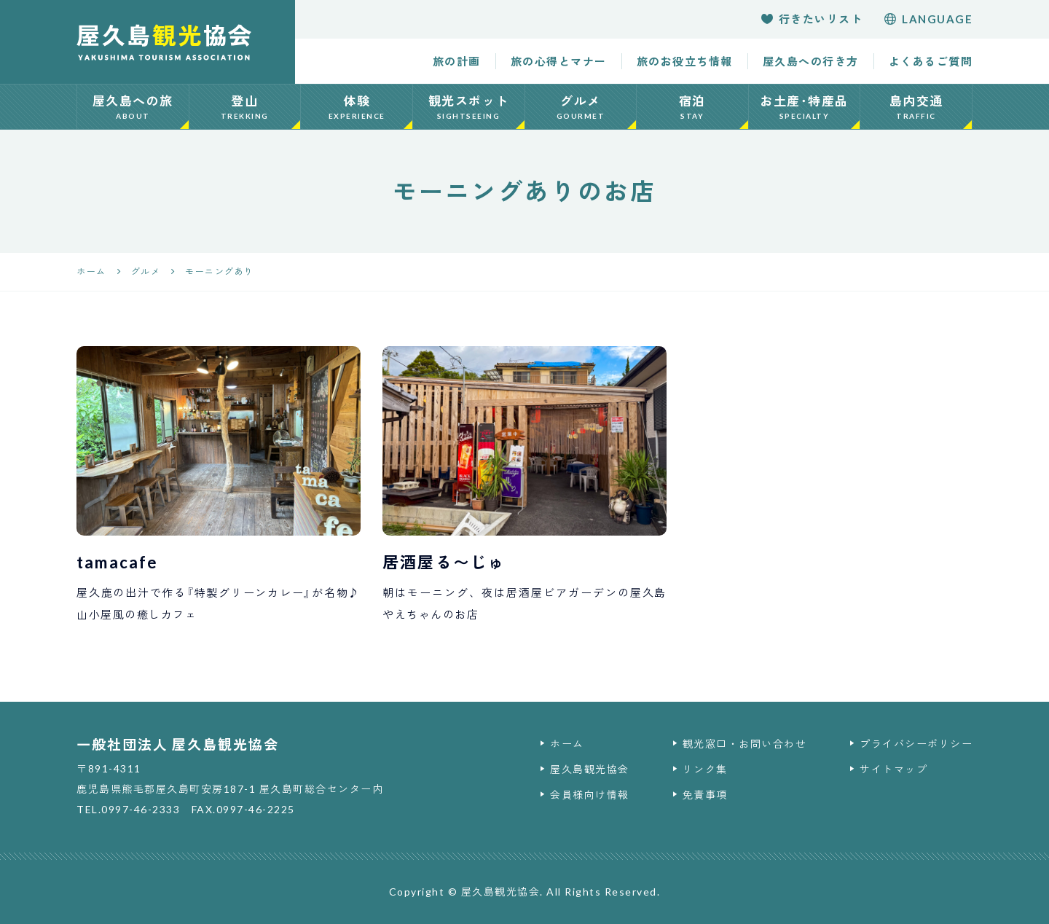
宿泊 (692, 107)
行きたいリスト (812, 19)
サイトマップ (893, 769)
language (928, 19)
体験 (356, 107)
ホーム (567, 743)
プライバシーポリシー (916, 743)
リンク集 (705, 769)
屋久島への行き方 (811, 61)
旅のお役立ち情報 (685, 61)
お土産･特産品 (804, 107)
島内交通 (916, 107)
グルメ (581, 107)
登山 (245, 107)
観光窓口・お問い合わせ (745, 743)
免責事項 (705, 794)
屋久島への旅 (133, 107)
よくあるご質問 (931, 61)
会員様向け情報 (589, 794)
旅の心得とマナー (559, 61)
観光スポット (469, 107)
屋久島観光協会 (589, 769)
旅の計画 (457, 61)
